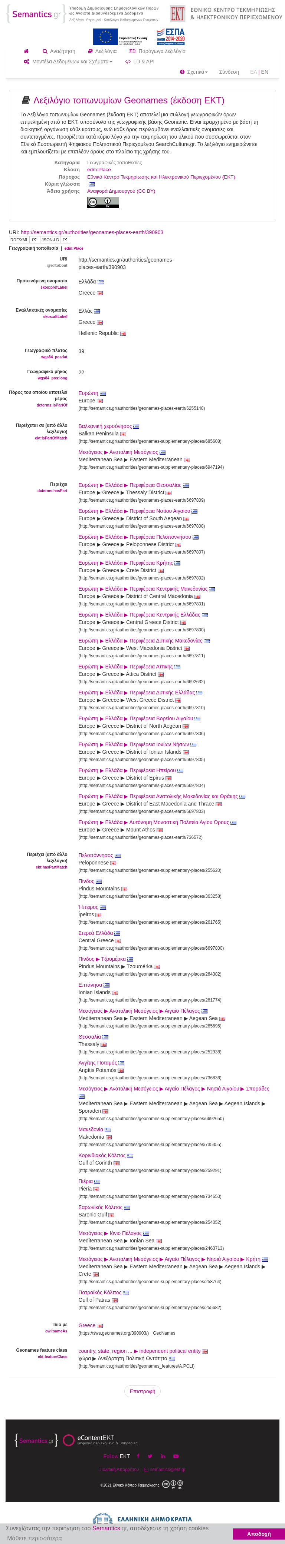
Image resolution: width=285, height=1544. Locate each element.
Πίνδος (90, 881)
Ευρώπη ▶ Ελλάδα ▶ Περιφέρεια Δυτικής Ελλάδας (141, 692)
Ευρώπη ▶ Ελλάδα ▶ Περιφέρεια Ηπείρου (131, 770)
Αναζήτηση (59, 51)
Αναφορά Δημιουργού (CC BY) (121, 191)
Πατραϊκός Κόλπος (104, 1292)
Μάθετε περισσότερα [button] (34, 1538)
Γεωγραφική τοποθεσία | (46, 248)
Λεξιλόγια (102, 51)
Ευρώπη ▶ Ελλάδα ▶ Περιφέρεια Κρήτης (130, 563)
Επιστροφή (142, 1391)
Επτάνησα (94, 985)
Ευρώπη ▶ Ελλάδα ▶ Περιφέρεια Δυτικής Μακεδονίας (144, 641)
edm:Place (99, 169)
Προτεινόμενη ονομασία (38, 284)
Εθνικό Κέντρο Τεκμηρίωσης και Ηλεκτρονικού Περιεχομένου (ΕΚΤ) (161, 177)
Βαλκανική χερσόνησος (109, 426)
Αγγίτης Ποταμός (102, 1063)
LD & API (140, 61)
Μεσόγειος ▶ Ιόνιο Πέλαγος (114, 1233)
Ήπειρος (92, 907)
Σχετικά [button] (194, 72)
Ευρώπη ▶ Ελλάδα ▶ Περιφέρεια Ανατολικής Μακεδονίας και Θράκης (162, 796)
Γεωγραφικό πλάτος (38, 354)
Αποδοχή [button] (259, 1534)
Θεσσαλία (94, 1037)
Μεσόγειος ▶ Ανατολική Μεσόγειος (122, 452)
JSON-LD (50, 240)
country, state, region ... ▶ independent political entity (143, 1351)
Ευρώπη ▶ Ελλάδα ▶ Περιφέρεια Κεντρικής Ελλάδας (143, 615)
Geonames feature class (38, 1354)
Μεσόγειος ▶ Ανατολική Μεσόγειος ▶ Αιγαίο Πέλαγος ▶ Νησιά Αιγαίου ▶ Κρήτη (173, 1259)
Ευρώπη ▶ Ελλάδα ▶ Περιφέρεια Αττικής (129, 667)
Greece (87, 1325)
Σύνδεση (229, 72)
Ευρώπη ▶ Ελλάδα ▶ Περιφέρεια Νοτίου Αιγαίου (138, 511)
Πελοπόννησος (100, 855)
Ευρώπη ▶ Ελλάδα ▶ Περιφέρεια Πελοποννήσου (139, 537)
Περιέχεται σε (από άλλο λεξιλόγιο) (38, 432)
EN (264, 72)
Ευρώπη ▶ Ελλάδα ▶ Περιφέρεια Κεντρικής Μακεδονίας (147, 589)
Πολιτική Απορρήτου (119, 1469)
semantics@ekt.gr (163, 1469)
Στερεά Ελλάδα (100, 933)
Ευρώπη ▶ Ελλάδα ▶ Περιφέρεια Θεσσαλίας (134, 485)
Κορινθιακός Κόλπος (106, 1155)
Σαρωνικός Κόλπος (104, 1207)
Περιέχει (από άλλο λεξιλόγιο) (38, 861)
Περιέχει (38, 488)
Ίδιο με (38, 1328)
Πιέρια (90, 1181)
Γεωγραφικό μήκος (38, 375)
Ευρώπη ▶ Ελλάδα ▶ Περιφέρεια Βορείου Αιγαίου (140, 718)
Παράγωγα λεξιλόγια (158, 51)
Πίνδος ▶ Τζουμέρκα (106, 959)
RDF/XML (19, 240)
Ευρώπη (92, 393)
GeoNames (164, 1333)
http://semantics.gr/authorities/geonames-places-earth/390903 (92, 232)
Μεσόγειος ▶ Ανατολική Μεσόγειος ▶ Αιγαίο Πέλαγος (143, 1011)
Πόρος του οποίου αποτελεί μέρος (38, 399)
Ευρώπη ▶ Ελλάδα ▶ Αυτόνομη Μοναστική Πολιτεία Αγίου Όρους (158, 822)
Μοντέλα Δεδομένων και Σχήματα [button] (68, 61)
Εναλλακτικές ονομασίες (38, 314)
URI (38, 262)
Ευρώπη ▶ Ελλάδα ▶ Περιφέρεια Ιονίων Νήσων (138, 744)
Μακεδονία (95, 1129)
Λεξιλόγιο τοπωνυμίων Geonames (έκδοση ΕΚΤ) (129, 100)
